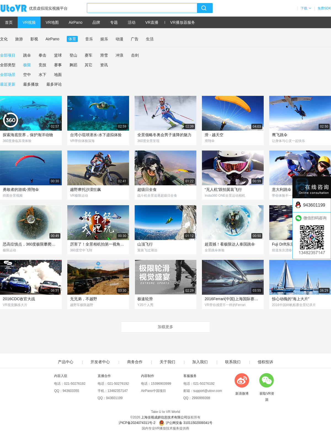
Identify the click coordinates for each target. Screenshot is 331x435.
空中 (27, 74)
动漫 (119, 39)
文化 (4, 39)
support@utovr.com (207, 391)
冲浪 (119, 55)
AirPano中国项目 (153, 391)
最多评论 (54, 84)
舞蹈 (73, 65)
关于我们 (167, 362)
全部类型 (7, 65)
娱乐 (104, 39)
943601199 (114, 398)
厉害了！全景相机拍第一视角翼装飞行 (98, 244)
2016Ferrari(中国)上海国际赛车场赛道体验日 (233, 299)
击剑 (135, 55)
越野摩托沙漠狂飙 (85, 189)
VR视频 (29, 22)
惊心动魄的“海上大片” (290, 299)
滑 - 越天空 (214, 135)
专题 (114, 22)
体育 (72, 39)
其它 (88, 65)
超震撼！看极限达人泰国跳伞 (230, 244)
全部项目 (7, 55)
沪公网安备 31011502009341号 (185, 423)
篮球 (58, 55)
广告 (134, 39)
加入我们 (200, 362)
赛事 (58, 65)
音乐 (89, 39)
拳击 (42, 55)
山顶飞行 (145, 244)
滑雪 (104, 55)
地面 (58, 74)
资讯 (104, 65)
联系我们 (233, 362)
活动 (131, 22)
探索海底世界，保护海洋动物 (28, 135)
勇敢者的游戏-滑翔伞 (21, 189)
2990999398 (201, 398)
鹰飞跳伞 (279, 135)
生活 (150, 39)
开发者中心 (100, 362)
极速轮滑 (145, 299)
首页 (9, 22)
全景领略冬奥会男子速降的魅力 (164, 135)
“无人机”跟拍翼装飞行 (223, 189)
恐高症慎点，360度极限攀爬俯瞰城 (31, 244)
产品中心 (65, 362)
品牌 (96, 22)
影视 (34, 39)
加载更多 (165, 327)
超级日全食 (147, 189)
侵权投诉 (265, 362)
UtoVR (19, 8)
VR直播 (151, 22)
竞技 (42, 65)
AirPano (75, 22)
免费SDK (324, 8)
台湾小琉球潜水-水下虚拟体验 (96, 135)
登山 (73, 55)
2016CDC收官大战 (19, 299)
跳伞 (27, 55)
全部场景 (7, 74)
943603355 (71, 391)
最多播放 (31, 84)
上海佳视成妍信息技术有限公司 (164, 417)
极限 (27, 65)
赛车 (88, 55)
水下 (42, 74)
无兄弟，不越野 (83, 299)
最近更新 (7, 84)
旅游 (19, 39)
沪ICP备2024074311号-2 (137, 423)
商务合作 (135, 362)
